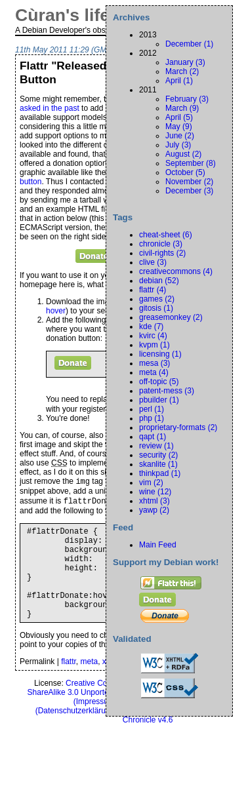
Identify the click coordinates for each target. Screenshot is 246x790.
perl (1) (151, 409)
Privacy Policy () (104, 731)
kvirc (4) (153, 335)
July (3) (178, 144)
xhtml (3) (154, 500)
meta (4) (154, 372)
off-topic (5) (158, 381)
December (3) (189, 190)
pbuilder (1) (159, 400)
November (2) (189, 181)
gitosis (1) (156, 308)
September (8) (190, 163)
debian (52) (159, 280)
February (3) (187, 99)
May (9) (178, 126)
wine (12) (155, 491)
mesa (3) (154, 363)
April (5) (179, 117)
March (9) (182, 108)
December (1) (189, 44)
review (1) (156, 445)
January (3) (185, 62)
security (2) (158, 455)
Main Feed (157, 544)
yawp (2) (154, 510)
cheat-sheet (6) (165, 234)
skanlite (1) (158, 464)
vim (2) (151, 482)
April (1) (179, 80)
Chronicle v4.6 (148, 744)
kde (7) (151, 326)
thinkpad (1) (159, 473)
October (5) (185, 172)
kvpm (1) (154, 344)
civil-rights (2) (162, 253)
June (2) (179, 135)
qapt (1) (152, 436)
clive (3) (153, 262)
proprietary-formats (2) (178, 427)
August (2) (183, 154)
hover (56, 310)
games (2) (156, 299)
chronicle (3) (160, 243)
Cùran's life (62, 15)
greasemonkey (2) (171, 317)
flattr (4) (152, 289)
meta (89, 686)
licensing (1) (160, 354)
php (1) (151, 418)
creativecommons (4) (176, 271)
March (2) (182, 71)
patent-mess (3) (166, 390)
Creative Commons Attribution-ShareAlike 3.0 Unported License (100, 712)
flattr (68, 686)
